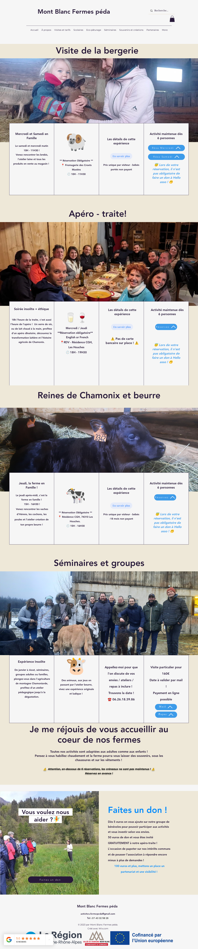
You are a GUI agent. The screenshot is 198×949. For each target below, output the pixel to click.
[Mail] (166, 707)
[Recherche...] (161, 10)
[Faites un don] (50, 879)
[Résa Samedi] (166, 157)
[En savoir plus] (121, 156)
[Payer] (166, 715)
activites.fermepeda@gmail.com (98, 913)
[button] (172, 19)
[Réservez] (166, 327)
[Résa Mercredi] (166, 148)
